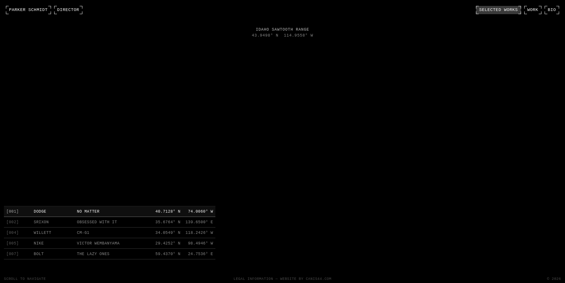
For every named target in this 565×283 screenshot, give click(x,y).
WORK (532, 10)
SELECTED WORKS (498, 10)
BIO (552, 10)
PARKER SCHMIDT (28, 10)
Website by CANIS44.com (306, 279)
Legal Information (253, 279)
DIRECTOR (68, 10)
